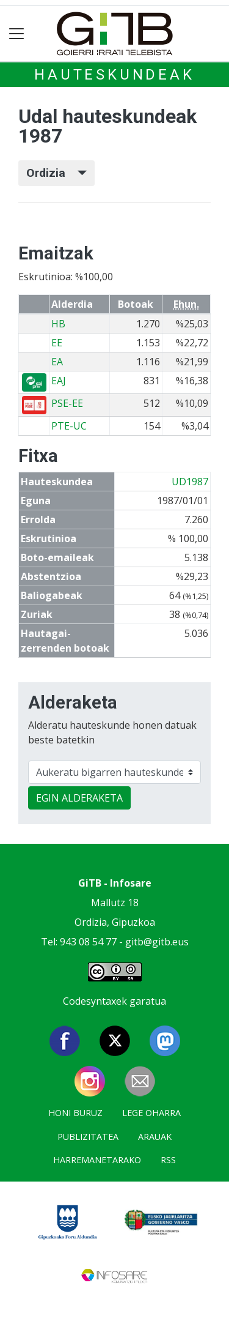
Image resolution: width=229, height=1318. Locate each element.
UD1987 (190, 481)
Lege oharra (151, 1113)
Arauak (155, 1136)
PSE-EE (67, 403)
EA (57, 361)
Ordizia (56, 173)
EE (56, 342)
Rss (168, 1160)
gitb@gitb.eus (157, 941)
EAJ (58, 380)
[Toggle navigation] (17, 34)
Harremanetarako (97, 1160)
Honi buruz (75, 1113)
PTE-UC (69, 426)
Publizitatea (87, 1136)
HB (58, 323)
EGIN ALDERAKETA (79, 798)
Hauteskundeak (114, 74)
